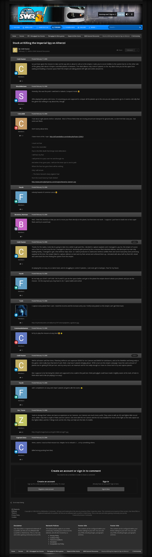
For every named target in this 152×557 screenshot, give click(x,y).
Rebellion (29, 27)
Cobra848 (21, 114)
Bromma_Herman (21, 215)
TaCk (21, 301)
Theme (14, 513)
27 (21, 108)
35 (21, 459)
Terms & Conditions (56, 540)
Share (119, 50)
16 (21, 81)
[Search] (118, 27)
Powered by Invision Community (82, 515)
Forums (57, 27)
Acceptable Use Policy (57, 544)
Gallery (83, 27)
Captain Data (21, 438)
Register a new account (46, 489)
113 (21, 136)
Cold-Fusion (25, 49)
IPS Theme (15, 509)
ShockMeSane (21, 86)
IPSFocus (14, 511)
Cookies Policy (54, 538)
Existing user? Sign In (107, 14)
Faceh (21, 187)
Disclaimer (53, 542)
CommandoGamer (21, 328)
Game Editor (43, 27)
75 (21, 350)
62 (21, 209)
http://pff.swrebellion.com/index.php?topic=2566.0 (66, 137)
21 (21, 323)
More (93, 27)
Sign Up (121, 14)
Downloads (70, 27)
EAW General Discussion (41, 51)
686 (21, 432)
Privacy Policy (16, 515)
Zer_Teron (21, 410)
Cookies (14, 517)
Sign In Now (106, 489)
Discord (16, 27)
